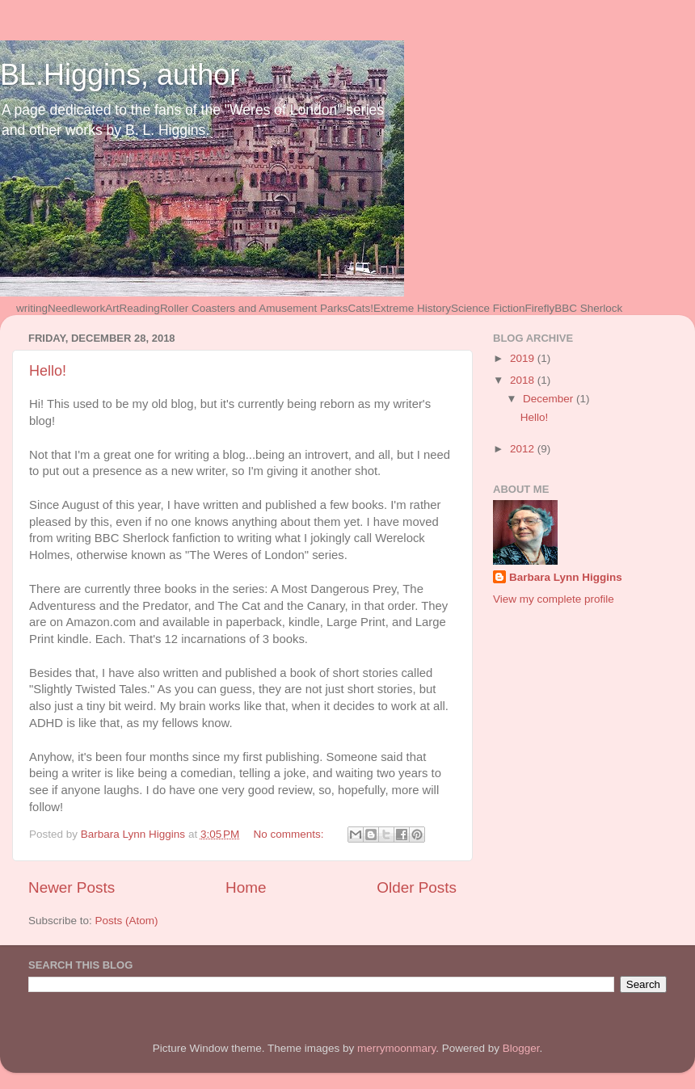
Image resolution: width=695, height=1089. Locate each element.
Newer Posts (71, 887)
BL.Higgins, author (119, 74)
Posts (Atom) (126, 921)
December (549, 399)
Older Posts (417, 887)
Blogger (521, 1048)
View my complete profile (553, 599)
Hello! (47, 371)
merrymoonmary (396, 1048)
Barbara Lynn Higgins (565, 577)
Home (245, 887)
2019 (523, 358)
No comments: (290, 834)
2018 (523, 380)
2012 (523, 449)
